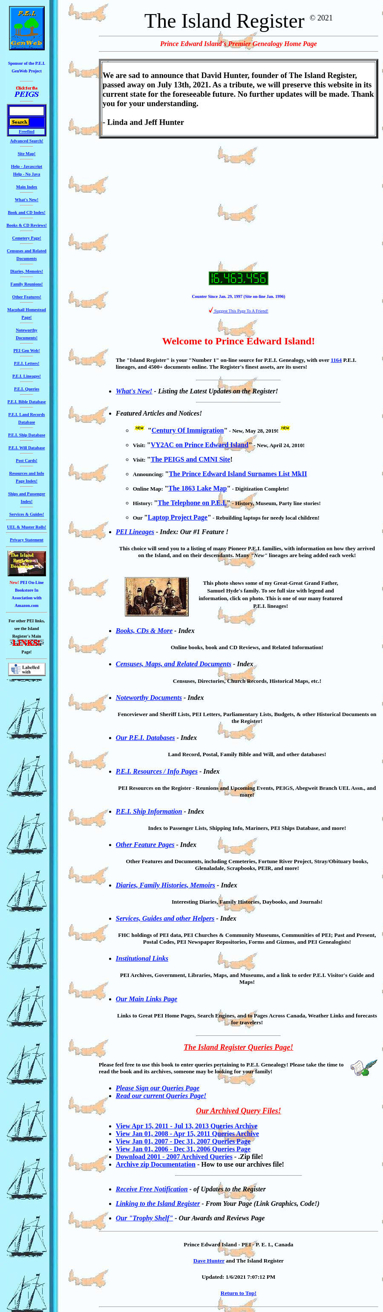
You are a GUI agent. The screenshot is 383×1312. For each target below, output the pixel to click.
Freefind (26, 131)
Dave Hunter (209, 1260)
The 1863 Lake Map (197, 488)
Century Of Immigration (188, 430)
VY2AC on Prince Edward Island (199, 444)
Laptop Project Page (177, 517)
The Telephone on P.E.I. (192, 502)
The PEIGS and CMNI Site (190, 459)
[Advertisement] (238, 205)
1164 (336, 360)
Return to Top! (238, 1293)
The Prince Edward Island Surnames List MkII (238, 473)
